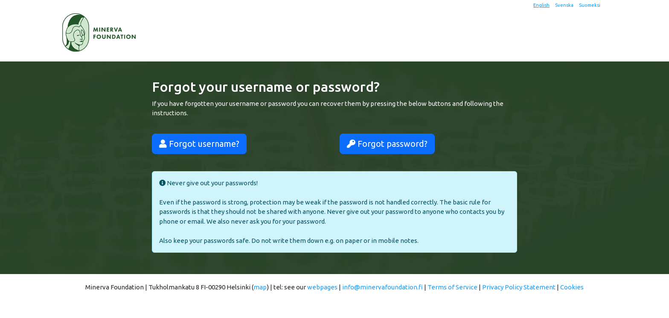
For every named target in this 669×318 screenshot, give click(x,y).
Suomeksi (589, 5)
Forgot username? (199, 144)
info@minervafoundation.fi (382, 287)
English (541, 5)
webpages (322, 287)
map (260, 287)
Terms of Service (452, 287)
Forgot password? (387, 144)
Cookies (572, 287)
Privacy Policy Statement (519, 287)
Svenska (564, 5)
